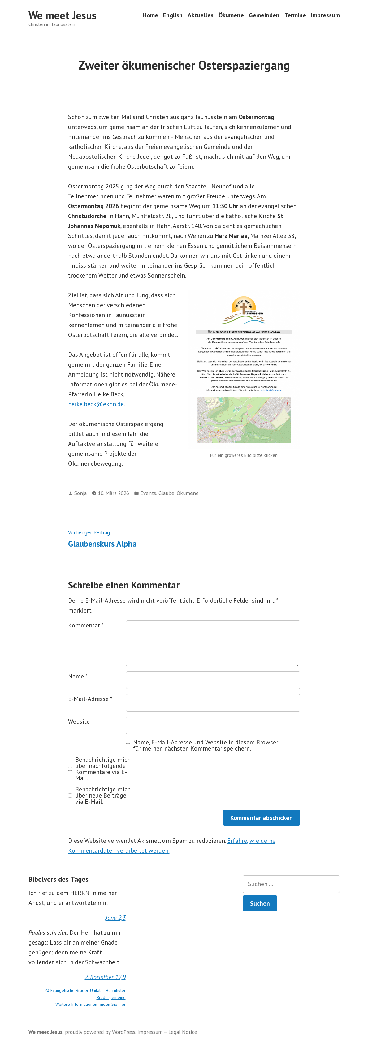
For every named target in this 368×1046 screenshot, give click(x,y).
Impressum (325, 15)
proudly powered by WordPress (100, 1031)
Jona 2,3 (116, 918)
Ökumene (231, 15)
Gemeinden (264, 15)
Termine (295, 15)
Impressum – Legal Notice (167, 1031)
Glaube (166, 493)
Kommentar (86, 625)
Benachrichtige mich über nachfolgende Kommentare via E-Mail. (103, 768)
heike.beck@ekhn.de (96, 404)
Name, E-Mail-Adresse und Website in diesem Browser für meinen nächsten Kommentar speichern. (205, 745)
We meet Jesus (62, 15)
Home (150, 15)
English (173, 15)
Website (79, 721)
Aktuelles (201, 15)
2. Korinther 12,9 (105, 977)
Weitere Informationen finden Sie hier (90, 1004)
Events (148, 493)
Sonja (80, 493)
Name (78, 676)
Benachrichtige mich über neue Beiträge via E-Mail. (103, 795)
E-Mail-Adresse (90, 699)
